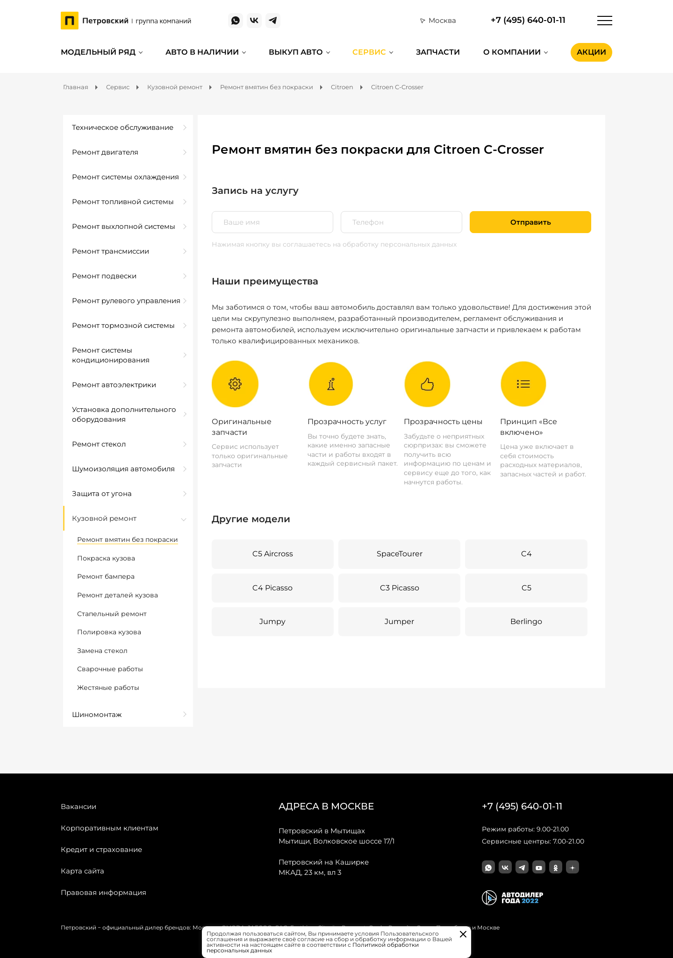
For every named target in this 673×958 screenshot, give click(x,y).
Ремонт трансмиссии (110, 251)
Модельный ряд (98, 52)
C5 (526, 587)
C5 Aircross (272, 553)
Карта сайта (82, 870)
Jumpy (272, 621)
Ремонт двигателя (105, 152)
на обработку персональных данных (395, 244)
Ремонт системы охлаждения (125, 176)
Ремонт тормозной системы (123, 325)
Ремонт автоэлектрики (114, 384)
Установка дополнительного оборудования (124, 414)
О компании (512, 52)
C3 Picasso (399, 587)
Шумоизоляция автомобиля (123, 468)
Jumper (399, 621)
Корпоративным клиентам (109, 827)
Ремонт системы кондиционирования (111, 355)
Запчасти (438, 52)
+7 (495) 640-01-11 (528, 20)
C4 (526, 553)
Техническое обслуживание (122, 127)
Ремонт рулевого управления (126, 300)
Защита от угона (102, 493)
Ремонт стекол (99, 444)
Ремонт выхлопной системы (123, 226)
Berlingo (526, 621)
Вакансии (78, 806)
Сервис (369, 52)
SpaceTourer (399, 553)
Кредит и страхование (101, 849)
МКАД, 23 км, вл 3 (324, 867)
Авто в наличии (202, 52)
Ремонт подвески (104, 275)
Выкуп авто (296, 52)
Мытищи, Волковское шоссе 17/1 (336, 835)
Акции (591, 52)
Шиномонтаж (97, 714)
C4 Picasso (272, 587)
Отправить (530, 222)
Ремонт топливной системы (123, 201)
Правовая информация (103, 892)
